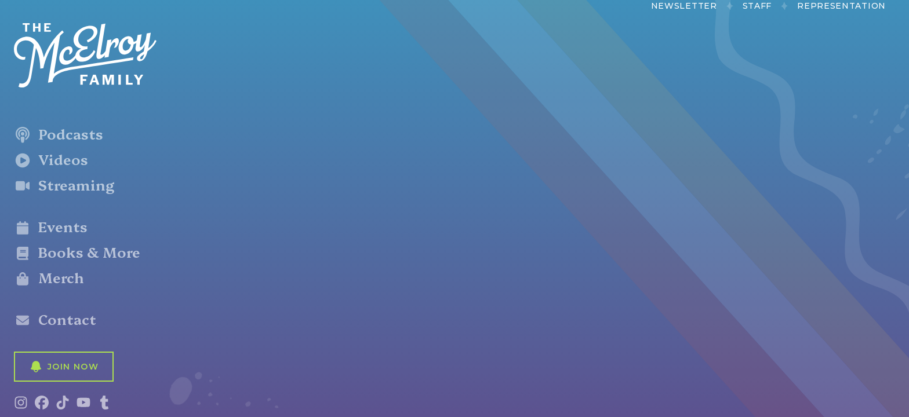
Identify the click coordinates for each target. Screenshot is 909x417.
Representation (841, 6)
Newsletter (684, 6)
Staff (757, 6)
